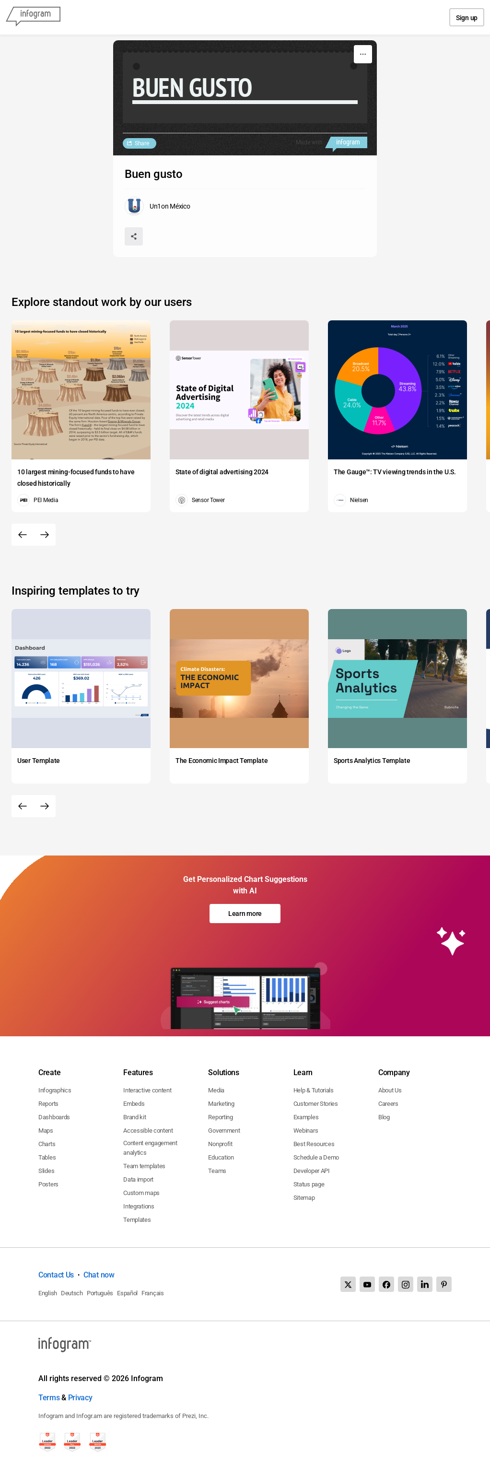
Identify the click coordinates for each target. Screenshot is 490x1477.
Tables (47, 1157)
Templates (137, 1219)
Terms (49, 1397)
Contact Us (56, 1274)
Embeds (133, 1103)
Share (142, 143)
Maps (45, 1130)
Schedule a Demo (316, 1157)
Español (127, 1293)
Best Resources (314, 1144)
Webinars (305, 1130)
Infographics (54, 1090)
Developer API (311, 1170)
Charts (46, 1144)
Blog (384, 1117)
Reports (48, 1103)
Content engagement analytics (150, 1147)
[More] (363, 54)
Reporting (220, 1117)
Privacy (80, 1397)
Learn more (245, 913)
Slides (46, 1170)
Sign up (467, 18)
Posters (48, 1184)
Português (100, 1293)
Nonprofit (220, 1144)
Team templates (144, 1166)
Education (220, 1157)
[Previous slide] (22, 535)
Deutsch (72, 1293)
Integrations (138, 1206)
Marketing (221, 1103)
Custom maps (141, 1192)
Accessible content (148, 1130)
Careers (388, 1103)
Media (216, 1090)
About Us (390, 1090)
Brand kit (134, 1117)
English (47, 1293)
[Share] (134, 236)
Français (152, 1293)
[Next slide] (44, 535)
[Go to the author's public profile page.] (157, 206)
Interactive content (147, 1090)
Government (224, 1130)
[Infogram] (33, 17)
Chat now (99, 1274)
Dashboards (54, 1117)
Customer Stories (315, 1103)
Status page (309, 1184)
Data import (138, 1179)
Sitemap (304, 1197)
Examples (306, 1117)
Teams (217, 1170)
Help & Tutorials (313, 1090)
